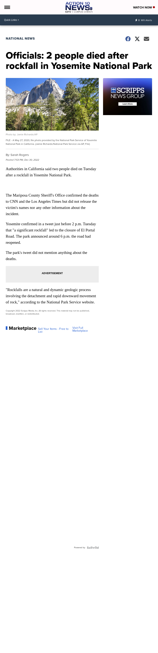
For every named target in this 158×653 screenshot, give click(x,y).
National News (20, 38)
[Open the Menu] (7, 7)
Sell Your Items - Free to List (53, 330)
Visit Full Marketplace (80, 329)
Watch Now (144, 7)
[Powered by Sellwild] (93, 547)
